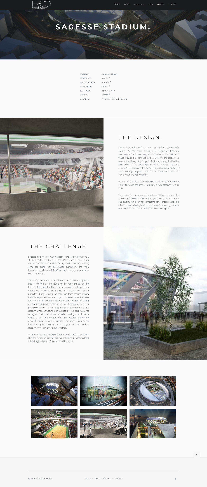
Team (150, 4)
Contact (173, 4)
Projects (138, 4)
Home (117, 4)
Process (161, 4)
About (127, 4)
